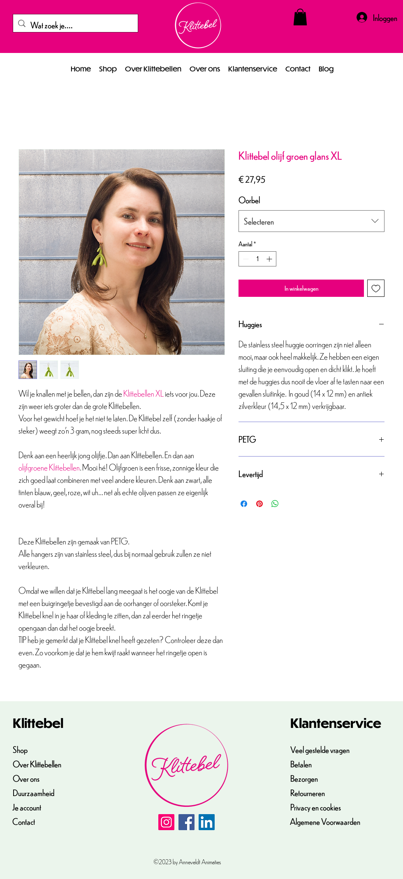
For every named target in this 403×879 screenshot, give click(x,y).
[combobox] (311, 221)
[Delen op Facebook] (244, 504)
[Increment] (270, 259)
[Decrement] (245, 259)
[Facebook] (186, 822)
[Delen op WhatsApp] (275, 504)
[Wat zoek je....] (75, 24)
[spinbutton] (257, 259)
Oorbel (249, 200)
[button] (300, 17)
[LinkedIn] (207, 822)
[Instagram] (166, 822)
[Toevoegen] (375, 288)
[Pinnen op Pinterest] (259, 504)
